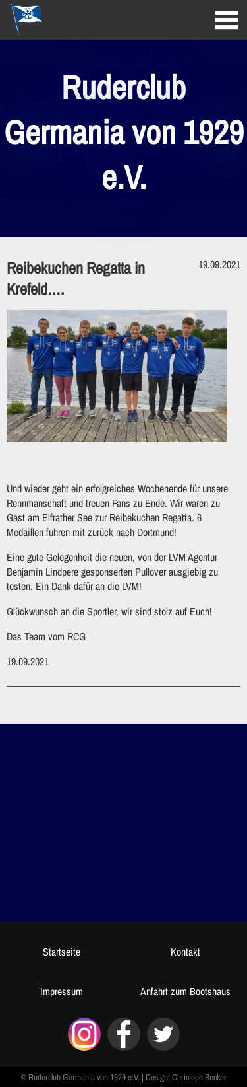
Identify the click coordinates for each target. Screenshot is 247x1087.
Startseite (61, 951)
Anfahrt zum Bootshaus (185, 991)
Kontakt (185, 951)
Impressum (61, 991)
